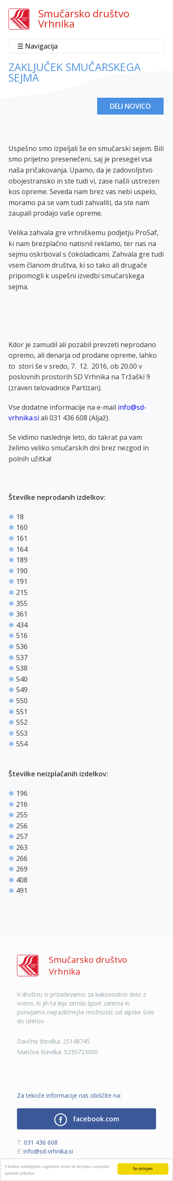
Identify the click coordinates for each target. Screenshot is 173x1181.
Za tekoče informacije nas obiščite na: (69, 1095)
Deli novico (130, 106)
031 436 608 (41, 1142)
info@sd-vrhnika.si (48, 1151)
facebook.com (86, 1119)
